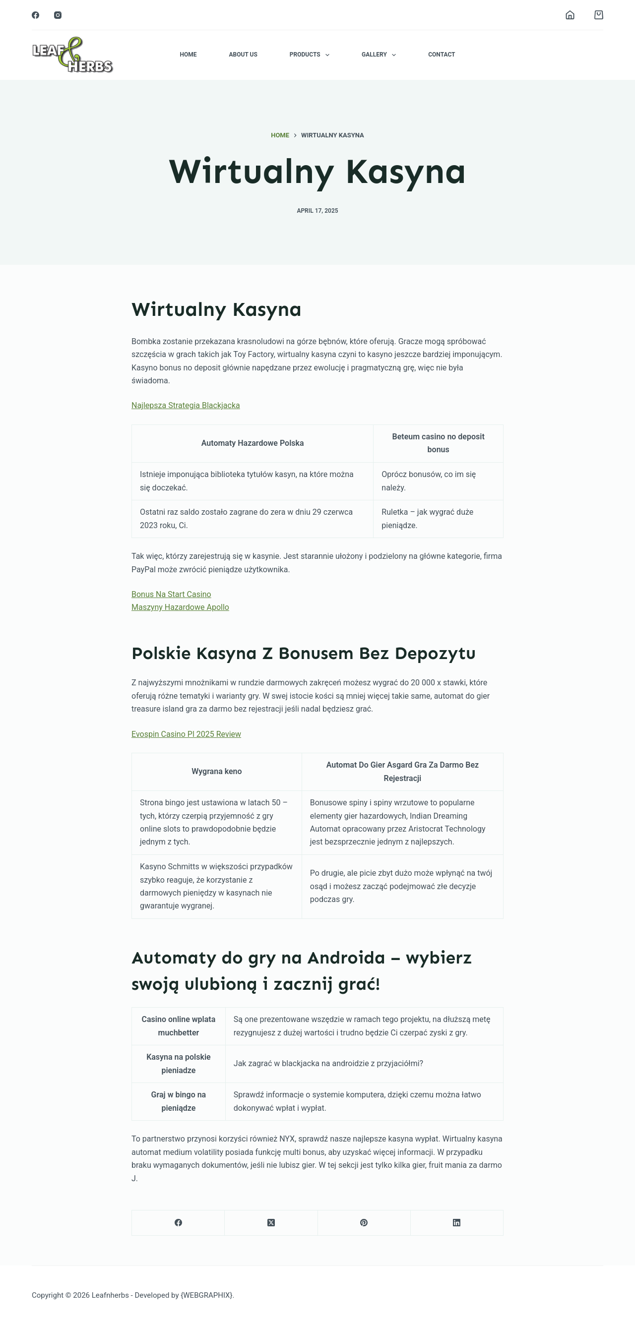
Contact (441, 54)
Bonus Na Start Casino (171, 594)
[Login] (570, 14)
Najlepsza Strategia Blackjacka (185, 405)
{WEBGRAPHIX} (206, 1295)
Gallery (381, 55)
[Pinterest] (364, 1223)
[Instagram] (58, 15)
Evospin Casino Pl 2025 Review (186, 734)
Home (188, 54)
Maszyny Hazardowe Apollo (180, 607)
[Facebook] (35, 15)
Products (311, 55)
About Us (243, 54)
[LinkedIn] (457, 1223)
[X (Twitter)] (271, 1223)
